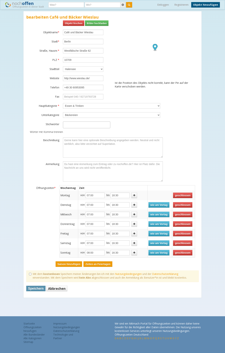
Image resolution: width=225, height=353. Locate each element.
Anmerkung (52, 164)
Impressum (60, 323)
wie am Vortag (159, 204)
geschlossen (182, 195)
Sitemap (28, 342)
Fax (57, 96)
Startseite (29, 323)
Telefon (54, 87)
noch (24, 4)
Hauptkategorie (49, 105)
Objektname (51, 32)
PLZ (55, 60)
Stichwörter (52, 124)
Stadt (55, 41)
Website (54, 78)
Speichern (36, 288)
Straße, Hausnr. (49, 50)
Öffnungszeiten (46, 188)
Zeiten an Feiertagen (97, 264)
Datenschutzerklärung (165, 274)
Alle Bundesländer (34, 334)
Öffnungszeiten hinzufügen (32, 329)
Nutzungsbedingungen (128, 274)
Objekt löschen (73, 23)
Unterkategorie (50, 115)
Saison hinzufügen (68, 264)
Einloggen (163, 4)
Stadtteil (54, 69)
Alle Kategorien (32, 338)
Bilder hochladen (97, 23)
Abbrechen (57, 288)
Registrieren (181, 4)
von (82, 195)
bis (108, 195)
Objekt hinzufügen (205, 4)
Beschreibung (51, 140)
